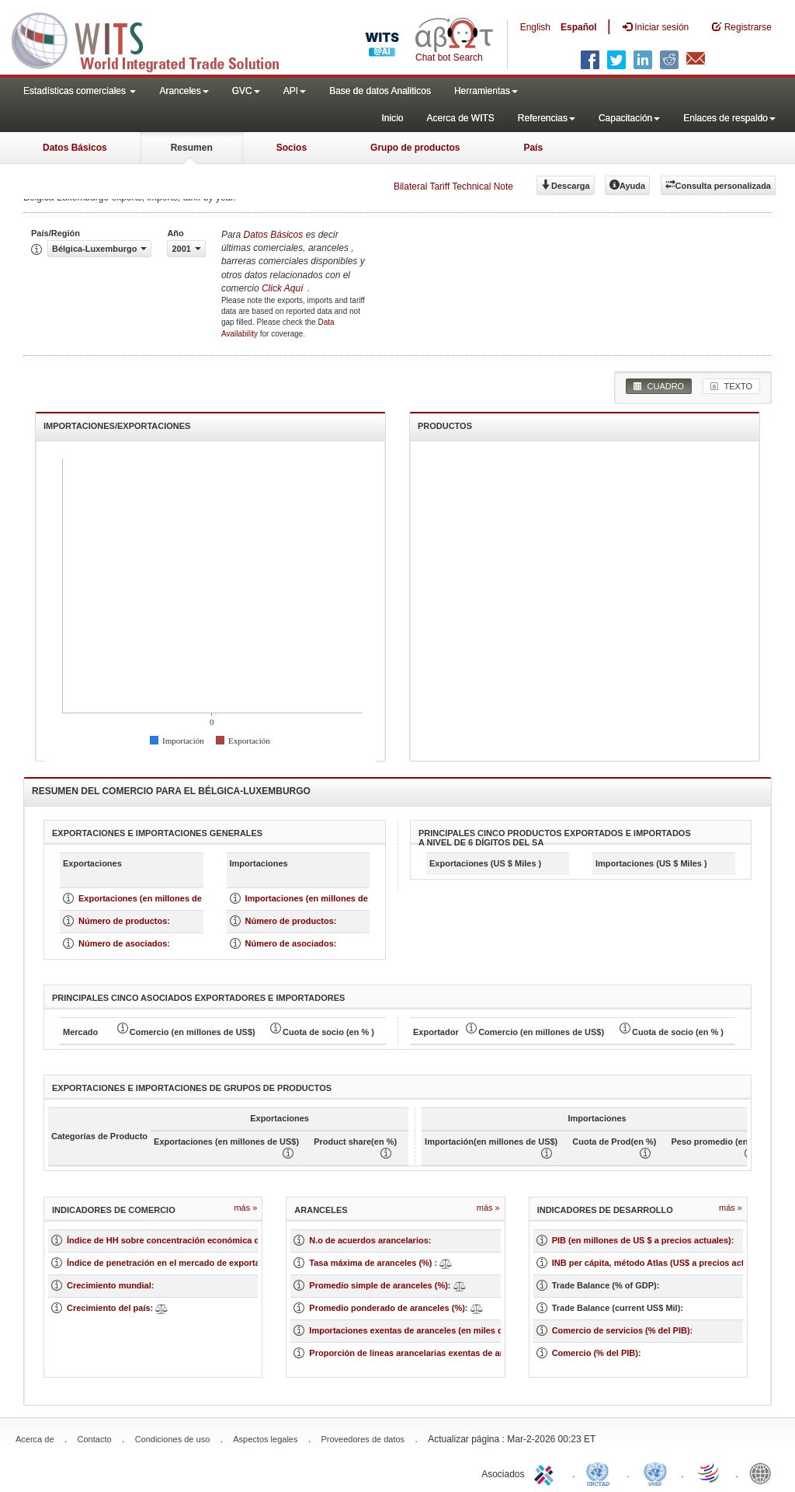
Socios (291, 147)
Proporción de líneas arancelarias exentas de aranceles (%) (429, 1353)
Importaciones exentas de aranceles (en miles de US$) (419, 1330)
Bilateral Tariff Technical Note (453, 186)
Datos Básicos (75, 147)
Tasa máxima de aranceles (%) (371, 1262)
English (535, 27)
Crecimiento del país (109, 1307)
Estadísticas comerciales (79, 90)
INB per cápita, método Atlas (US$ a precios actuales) (660, 1262)
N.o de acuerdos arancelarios (368, 1240)
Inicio (392, 118)
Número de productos (122, 921)
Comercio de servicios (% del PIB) (621, 1330)
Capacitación (629, 118)
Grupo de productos (415, 147)
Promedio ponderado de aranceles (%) (387, 1307)
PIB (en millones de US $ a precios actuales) (641, 1240)
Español (579, 27)
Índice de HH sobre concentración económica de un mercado (191, 1240)
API (294, 90)
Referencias (546, 118)
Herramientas (486, 90)
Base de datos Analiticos (380, 90)
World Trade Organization (709, 1472)
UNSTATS (655, 1472)
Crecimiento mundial (109, 1285)
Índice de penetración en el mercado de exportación (172, 1262)
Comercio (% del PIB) (595, 1353)
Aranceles (183, 90)
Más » (245, 1207)
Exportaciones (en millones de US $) (152, 898)
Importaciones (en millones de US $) (319, 898)
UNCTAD (600, 1472)
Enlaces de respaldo (729, 118)
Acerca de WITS (460, 118)
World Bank (763, 1472)
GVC (246, 90)
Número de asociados (122, 943)
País (533, 147)
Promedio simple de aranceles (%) (378, 1285)
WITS (155, 39)
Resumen (192, 147)
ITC (546, 1472)
